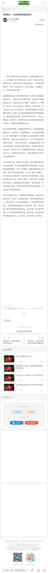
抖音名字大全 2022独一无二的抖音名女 (29, 375)
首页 (4, 9)
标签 (23, 544)
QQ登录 (17, 423)
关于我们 (10, 544)
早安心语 (11, 19)
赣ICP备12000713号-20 (33, 544)
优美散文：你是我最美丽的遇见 (17, 14)
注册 (31, 412)
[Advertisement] (24, 51)
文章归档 (17, 544)
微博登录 (31, 423)
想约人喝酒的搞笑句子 (23, 356)
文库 (9, 9)
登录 (17, 412)
